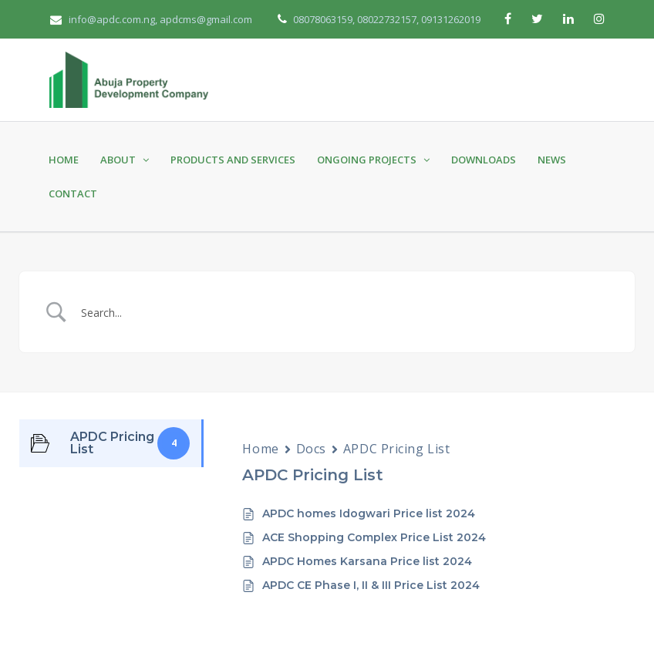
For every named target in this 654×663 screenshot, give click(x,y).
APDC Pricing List (396, 448)
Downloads (483, 160)
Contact (73, 193)
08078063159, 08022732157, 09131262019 (385, 19)
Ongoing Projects (373, 160)
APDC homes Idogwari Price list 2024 (368, 513)
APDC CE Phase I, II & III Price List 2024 (371, 585)
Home (64, 160)
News (552, 160)
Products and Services (232, 160)
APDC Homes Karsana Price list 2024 (367, 561)
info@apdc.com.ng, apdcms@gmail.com (151, 19)
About (124, 160)
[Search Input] (346, 311)
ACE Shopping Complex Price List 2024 (374, 537)
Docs (311, 448)
